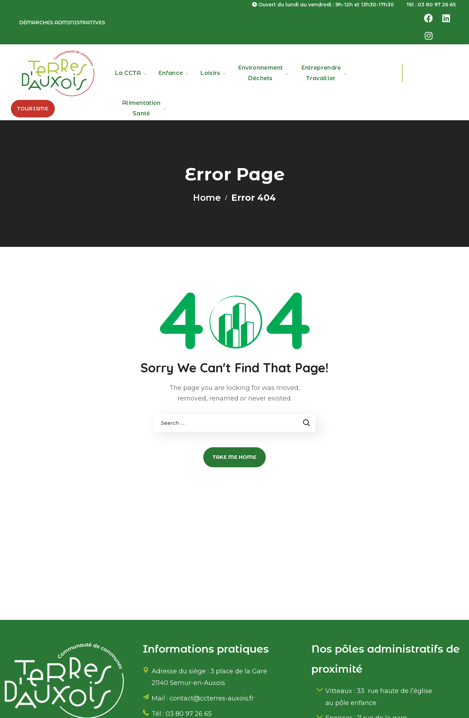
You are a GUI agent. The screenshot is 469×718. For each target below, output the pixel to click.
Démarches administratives (62, 22)
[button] (33, 109)
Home (207, 197)
